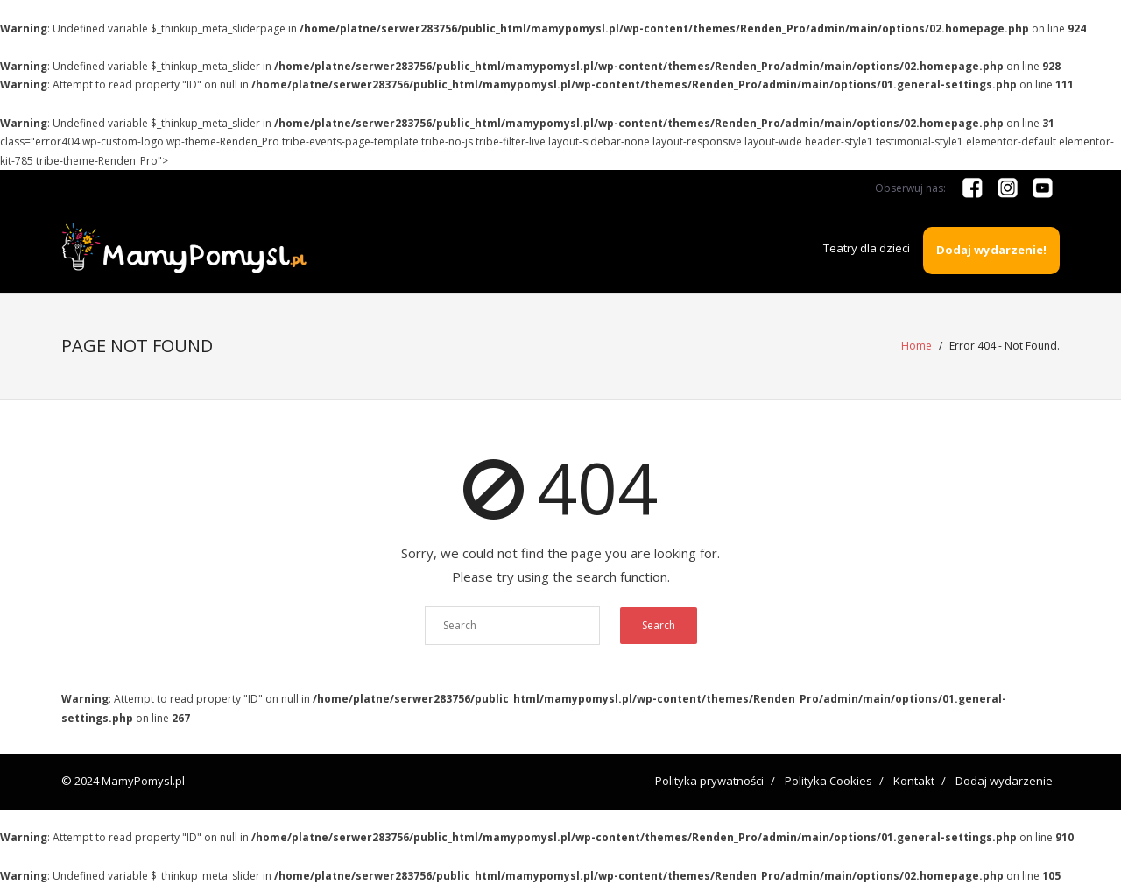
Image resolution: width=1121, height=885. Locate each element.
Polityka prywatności (709, 781)
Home (916, 345)
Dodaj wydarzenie (1004, 781)
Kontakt (913, 781)
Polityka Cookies (828, 781)
